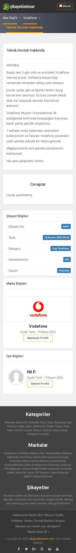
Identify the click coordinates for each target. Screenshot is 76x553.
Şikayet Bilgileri (17, 216)
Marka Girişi (35, 532)
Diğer (21, 426)
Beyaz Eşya (46, 422)
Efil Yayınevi (42, 472)
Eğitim (28, 426)
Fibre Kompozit (59, 472)
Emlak (49, 426)
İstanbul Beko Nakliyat (58, 453)
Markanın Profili (38, 338)
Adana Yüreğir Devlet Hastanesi (40, 468)
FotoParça (26, 457)
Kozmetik (43, 434)
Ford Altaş (23, 453)
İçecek (28, 430)
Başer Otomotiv (43, 476)
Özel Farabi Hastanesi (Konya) (50, 457)
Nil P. (31, 371)
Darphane (9, 453)
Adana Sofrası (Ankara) (35, 460)
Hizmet (18, 430)
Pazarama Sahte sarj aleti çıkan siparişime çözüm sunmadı (38, 495)
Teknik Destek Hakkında (24, 27)
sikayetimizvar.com (42, 539)
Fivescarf (65, 464)
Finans (58, 426)
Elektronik (39, 426)
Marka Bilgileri (16, 283)
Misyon (49, 515)
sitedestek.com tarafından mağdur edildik (38, 499)
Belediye (34, 422)
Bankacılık (22, 422)
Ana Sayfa (10, 18)
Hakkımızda (20, 515)
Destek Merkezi (44, 521)
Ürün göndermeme (59, 503)
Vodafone (30, 18)
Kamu (56, 430)
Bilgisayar (60, 422)
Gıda (66, 426)
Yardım (28, 521)
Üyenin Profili (40, 383)
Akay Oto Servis (25, 472)
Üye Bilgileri (14, 356)
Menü (65, 6)
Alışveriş (10, 422)
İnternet (47, 430)
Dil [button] (47, 532)
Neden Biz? (36, 515)
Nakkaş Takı (37, 453)
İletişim (37, 430)
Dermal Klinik (58, 460)
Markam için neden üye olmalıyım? (38, 526)
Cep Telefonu (60, 248)
